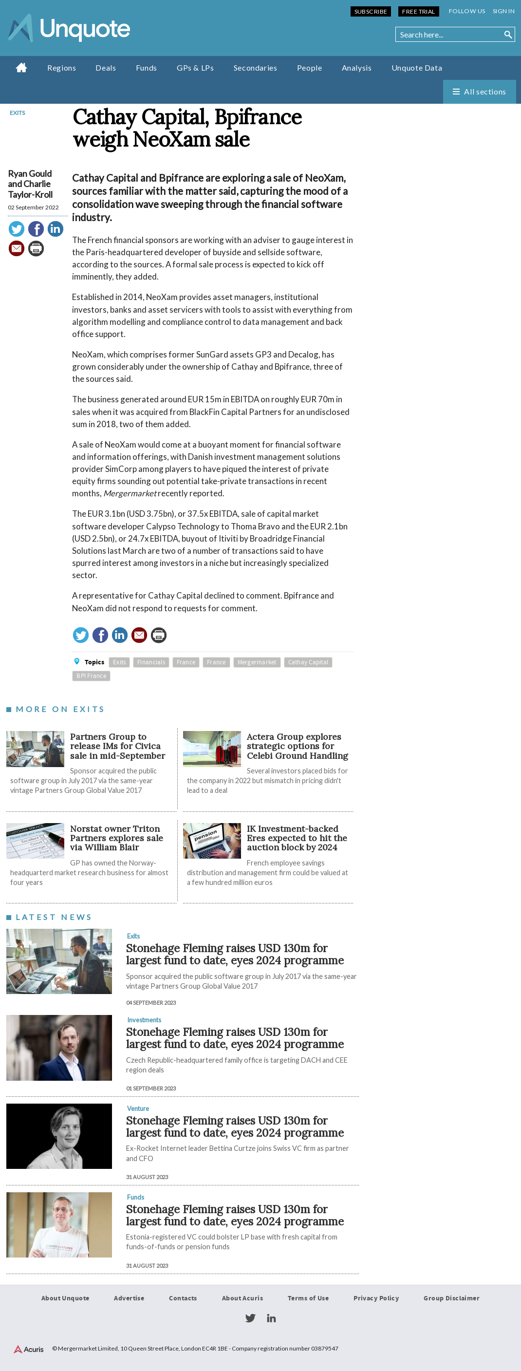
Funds (146, 67)
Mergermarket (257, 662)
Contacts (183, 1298)
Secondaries (256, 67)
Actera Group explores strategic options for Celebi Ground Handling (297, 746)
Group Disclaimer (452, 1298)
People (309, 67)
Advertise (129, 1298)
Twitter (250, 1318)
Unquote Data (417, 67)
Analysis (357, 67)
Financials (151, 662)
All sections (485, 91)
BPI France (91, 676)
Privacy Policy (376, 1298)
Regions (61, 67)
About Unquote (65, 1298)
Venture (138, 1108)
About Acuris (242, 1298)
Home (22, 67)
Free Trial (418, 11)
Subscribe (371, 11)
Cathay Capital (308, 662)
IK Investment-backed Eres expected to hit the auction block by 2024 (297, 838)
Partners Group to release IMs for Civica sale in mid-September (117, 746)
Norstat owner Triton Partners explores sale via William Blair (116, 838)
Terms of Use (308, 1298)
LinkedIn (271, 1318)
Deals (105, 67)
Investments (144, 1020)
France (186, 662)
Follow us (467, 11)
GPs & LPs (195, 67)
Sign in (504, 11)
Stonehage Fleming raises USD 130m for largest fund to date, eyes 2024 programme (235, 954)
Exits (17, 112)
